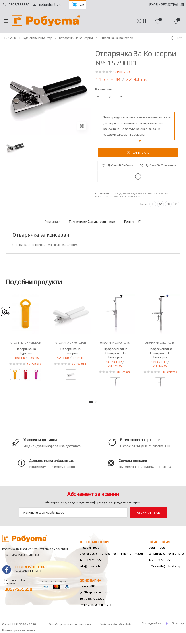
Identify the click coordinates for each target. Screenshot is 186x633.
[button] (144, 21)
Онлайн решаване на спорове (70, 624)
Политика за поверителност (23, 555)
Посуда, (117, 193)
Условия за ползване (54, 549)
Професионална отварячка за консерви (115, 353)
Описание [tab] (52, 221)
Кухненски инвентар (37, 38)
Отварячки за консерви (76, 38)
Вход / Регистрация (166, 4)
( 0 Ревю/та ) (121, 71)
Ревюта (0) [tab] (132, 221)
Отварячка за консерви (116, 38)
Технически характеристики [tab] (91, 221)
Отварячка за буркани (26, 351)
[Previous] (176, 38)
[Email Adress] (73, 512)
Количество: (104, 89)
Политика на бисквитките (19, 549)
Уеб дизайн (109, 624)
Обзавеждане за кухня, (138, 193)
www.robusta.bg (29, 571)
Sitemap (178, 623)
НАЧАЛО (10, 38)
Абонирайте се (148, 512)
